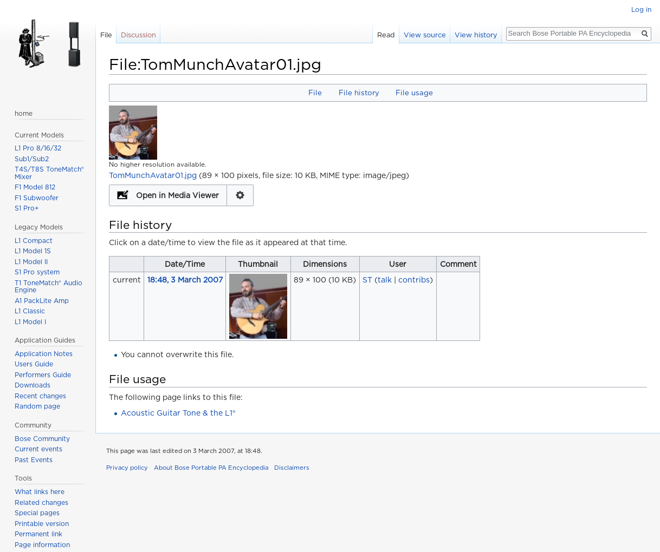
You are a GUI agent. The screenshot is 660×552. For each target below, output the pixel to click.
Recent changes (40, 396)
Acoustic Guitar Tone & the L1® (178, 413)
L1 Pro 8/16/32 (38, 148)
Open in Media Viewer (177, 195)
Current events (38, 449)
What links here (39, 492)
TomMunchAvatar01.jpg (153, 175)
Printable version (42, 524)
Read (386, 35)
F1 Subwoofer (37, 198)
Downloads (32, 385)
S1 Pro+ (27, 208)
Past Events (34, 460)
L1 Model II (31, 262)
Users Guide (34, 364)
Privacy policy (127, 467)
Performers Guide (43, 375)
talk (385, 279)
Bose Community (42, 439)
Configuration (240, 195)
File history (359, 92)
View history (476, 35)
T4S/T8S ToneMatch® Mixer (49, 173)
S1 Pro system (37, 272)
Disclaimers (291, 467)
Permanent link (38, 534)
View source (425, 35)
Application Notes (44, 354)
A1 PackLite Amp (42, 301)
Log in (641, 9)
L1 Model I (30, 322)
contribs (414, 279)
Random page (37, 406)
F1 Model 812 (35, 187)
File (315, 92)
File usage (414, 92)
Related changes (41, 502)
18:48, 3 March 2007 (185, 279)
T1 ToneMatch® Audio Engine (48, 286)
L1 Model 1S (33, 251)
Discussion (138, 35)
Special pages (37, 513)
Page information (42, 545)
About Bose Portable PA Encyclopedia (211, 467)
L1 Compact (34, 240)
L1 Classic (30, 311)
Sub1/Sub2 (32, 159)
